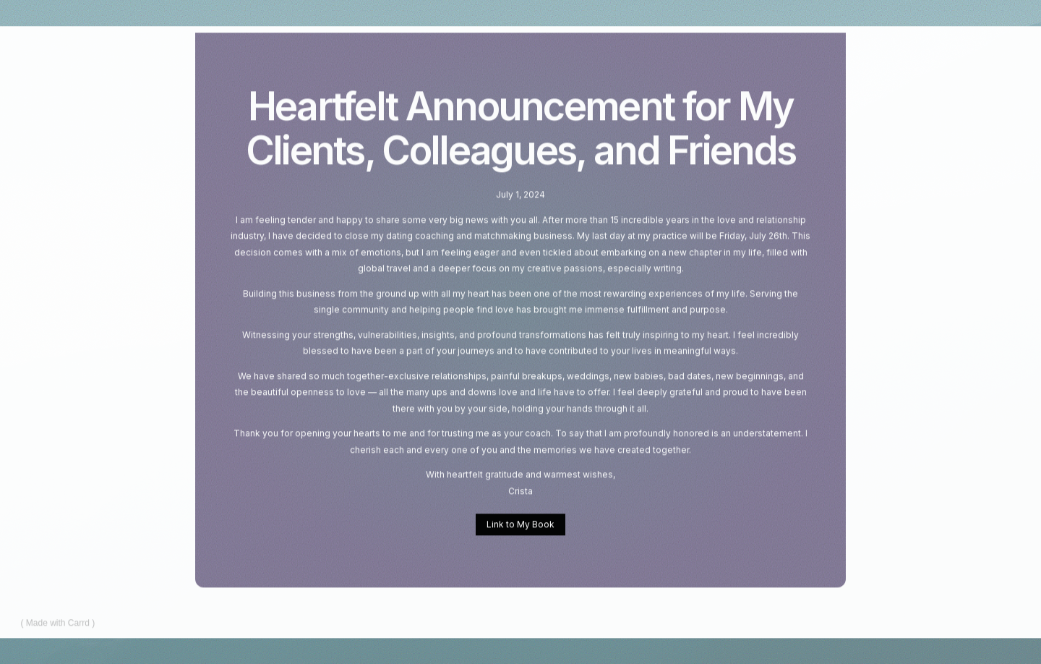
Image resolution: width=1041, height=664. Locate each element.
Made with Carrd (58, 623)
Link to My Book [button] (520, 524)
